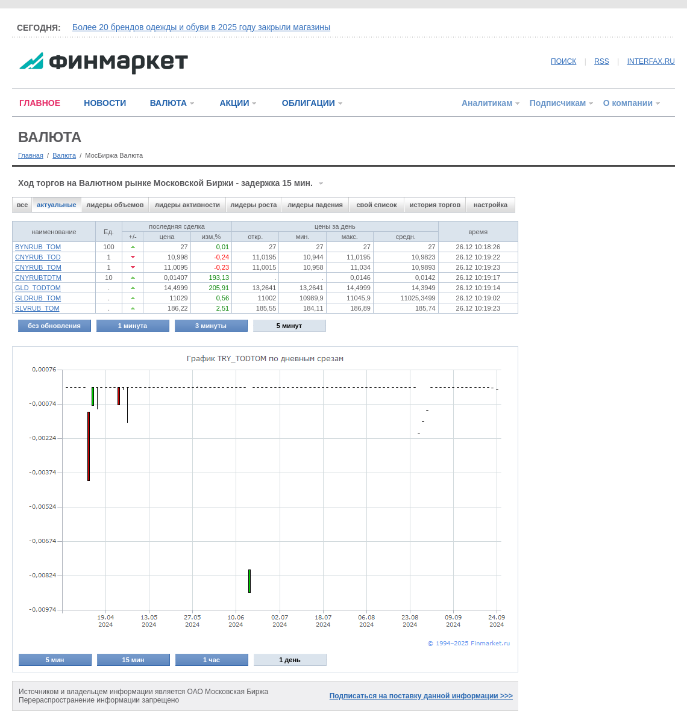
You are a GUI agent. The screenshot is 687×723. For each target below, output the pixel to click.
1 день (290, 659)
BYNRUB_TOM (38, 246)
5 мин (55, 659)
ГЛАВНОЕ (39, 103)
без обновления (54, 325)
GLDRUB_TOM (38, 298)
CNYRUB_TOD (38, 257)
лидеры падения (315, 204)
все (22, 204)
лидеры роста (254, 204)
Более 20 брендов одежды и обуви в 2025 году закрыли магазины (201, 27)
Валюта (64, 155)
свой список (376, 204)
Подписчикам (558, 103)
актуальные (56, 204)
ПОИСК (563, 61)
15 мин (133, 659)
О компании (628, 103)
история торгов (435, 204)
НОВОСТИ (105, 103)
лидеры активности (187, 204)
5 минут (289, 325)
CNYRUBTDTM (38, 277)
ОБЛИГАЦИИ (308, 103)
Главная (30, 155)
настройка (490, 204)
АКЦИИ (234, 103)
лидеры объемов (115, 204)
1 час (211, 659)
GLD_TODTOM (38, 287)
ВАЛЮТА (168, 103)
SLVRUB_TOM (37, 308)
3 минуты (211, 325)
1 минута (132, 325)
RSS (601, 61)
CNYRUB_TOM (38, 267)
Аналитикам (487, 103)
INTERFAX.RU (651, 61)
